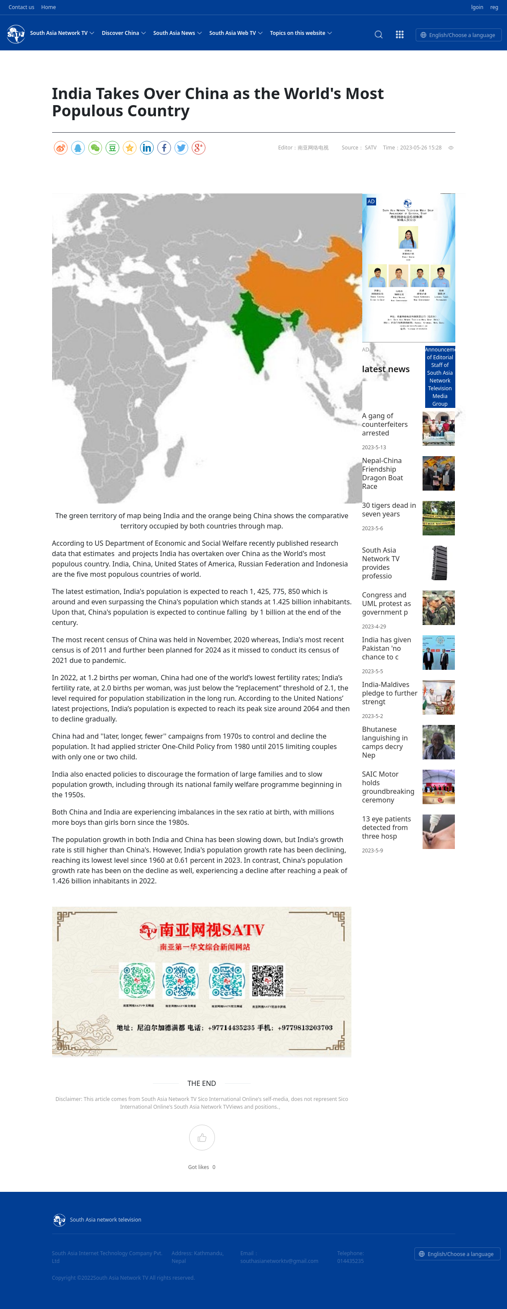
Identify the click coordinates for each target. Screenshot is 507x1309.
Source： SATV (359, 147)
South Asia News (177, 33)
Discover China (124, 33)
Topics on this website (301, 33)
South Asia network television (97, 1219)
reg (494, 7)
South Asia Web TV (236, 33)
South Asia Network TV (62, 33)
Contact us (21, 7)
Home (48, 7)
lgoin (477, 7)
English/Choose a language (457, 35)
